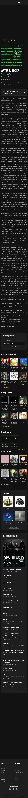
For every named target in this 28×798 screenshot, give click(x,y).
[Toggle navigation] (25, 2)
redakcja (17, 766)
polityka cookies (19, 772)
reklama (17, 774)
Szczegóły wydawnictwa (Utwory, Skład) (10, 92)
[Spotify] (13, 789)
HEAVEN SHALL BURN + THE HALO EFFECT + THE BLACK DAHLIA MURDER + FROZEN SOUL (14, 652)
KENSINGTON (6, 644)
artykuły (3, 779)
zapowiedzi (3, 770)
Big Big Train (20, 508)
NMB (8, 508)
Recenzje (12, 39)
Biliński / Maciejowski (8, 523)
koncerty (3, 768)
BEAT (4, 675)
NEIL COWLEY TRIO (7, 595)
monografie (3, 777)
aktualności (3, 766)
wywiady (3, 781)
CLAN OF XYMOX (7, 576)
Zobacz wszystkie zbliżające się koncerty (14, 690)
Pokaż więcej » (5, 387)
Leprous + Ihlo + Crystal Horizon (11, 601)
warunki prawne (18, 770)
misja (16, 768)
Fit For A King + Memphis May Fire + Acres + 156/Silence (14, 661)
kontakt (17, 779)
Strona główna (4, 39)
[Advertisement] (14, 20)
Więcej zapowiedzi (14, 527)
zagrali (2, 774)
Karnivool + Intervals (8, 668)
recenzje (3, 772)
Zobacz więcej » (5, 484)
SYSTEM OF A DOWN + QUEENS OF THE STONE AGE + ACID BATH (12, 684)
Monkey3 (5, 613)
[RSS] (17, 789)
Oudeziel (20, 522)
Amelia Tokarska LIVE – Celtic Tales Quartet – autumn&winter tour (12, 635)
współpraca (18, 777)
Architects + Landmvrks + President (12, 570)
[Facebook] (10, 789)
